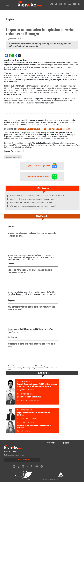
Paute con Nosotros (22, 547)
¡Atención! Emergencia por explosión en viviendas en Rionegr (43, 170)
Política (11, 268)
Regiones (11, 19)
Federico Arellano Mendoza (30, 488)
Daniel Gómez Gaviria (28, 506)
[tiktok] (56, 4)
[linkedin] (69, 4)
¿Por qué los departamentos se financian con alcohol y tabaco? (33, 247)
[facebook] (79, 4)
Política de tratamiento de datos (14, 543)
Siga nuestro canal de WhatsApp (42, 218)
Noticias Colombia (13, 198)
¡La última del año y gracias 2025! (29, 484)
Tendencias (12, 413)
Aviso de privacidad (10, 539)
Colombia (11, 317)
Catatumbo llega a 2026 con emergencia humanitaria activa (32, 240)
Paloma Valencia (26, 518)
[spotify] (51, 4)
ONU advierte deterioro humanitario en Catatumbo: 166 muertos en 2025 (37, 237)
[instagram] (61, 4)
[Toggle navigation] (7, 4)
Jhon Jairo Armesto (27, 477)
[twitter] (65, 4)
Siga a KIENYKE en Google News (42, 207)
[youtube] (74, 4)
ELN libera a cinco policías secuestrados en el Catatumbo (31, 244)
